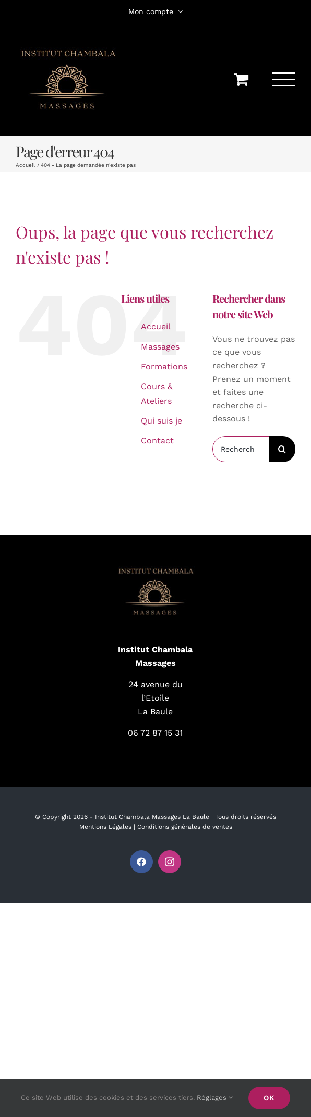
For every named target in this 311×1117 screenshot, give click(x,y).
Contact (157, 440)
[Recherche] (282, 449)
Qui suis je (161, 421)
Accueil (156, 326)
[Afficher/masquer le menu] (283, 79)
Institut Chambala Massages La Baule (152, 817)
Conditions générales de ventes (184, 826)
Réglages (215, 1097)
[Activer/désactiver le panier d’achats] (241, 79)
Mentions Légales (105, 826)
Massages (160, 347)
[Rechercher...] (240, 449)
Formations (164, 366)
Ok (269, 1098)
